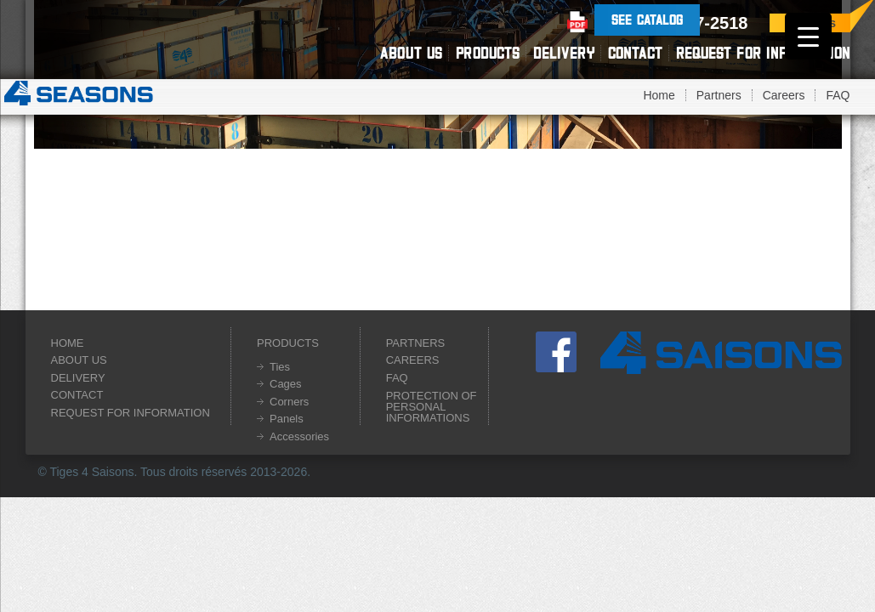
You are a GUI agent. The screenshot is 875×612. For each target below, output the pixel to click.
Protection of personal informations (431, 406)
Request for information (763, 53)
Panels (287, 418)
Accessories (299, 436)
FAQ (837, 95)
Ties (280, 366)
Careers (784, 95)
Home (658, 95)
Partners (718, 95)
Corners (289, 401)
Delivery (563, 53)
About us (411, 53)
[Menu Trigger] (808, 36)
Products (488, 53)
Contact (635, 53)
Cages (286, 383)
